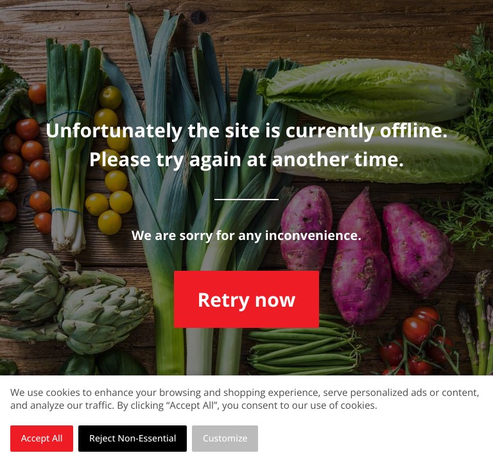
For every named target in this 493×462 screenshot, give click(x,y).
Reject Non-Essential (132, 438)
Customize (225, 438)
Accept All (42, 438)
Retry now (246, 299)
